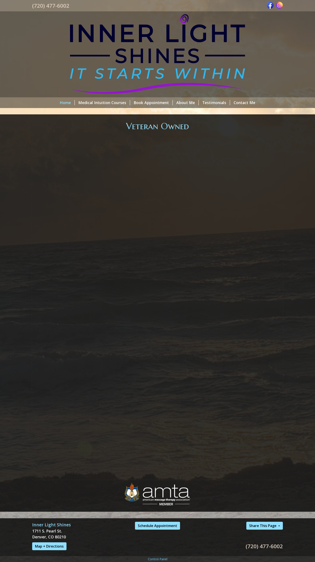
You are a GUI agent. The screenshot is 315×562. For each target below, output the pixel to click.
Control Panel (157, 559)
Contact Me (244, 102)
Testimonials (216, 102)
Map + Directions (49, 546)
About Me (187, 102)
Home (67, 102)
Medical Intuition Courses (104, 102)
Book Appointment (153, 102)
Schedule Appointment (157, 525)
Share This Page (263, 525)
